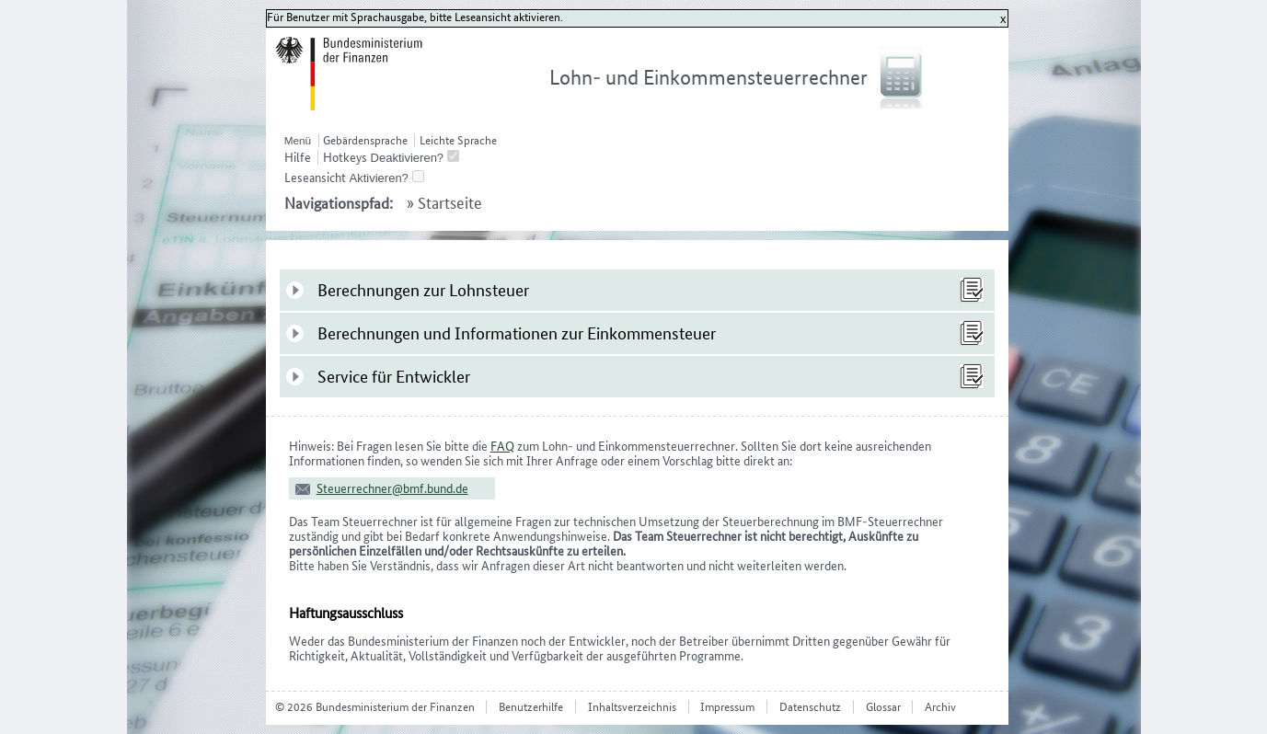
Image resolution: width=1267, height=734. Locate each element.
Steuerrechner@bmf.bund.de (392, 488)
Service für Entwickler (393, 376)
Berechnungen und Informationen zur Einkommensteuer (516, 333)
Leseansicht (315, 177)
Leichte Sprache (458, 140)
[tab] (638, 290)
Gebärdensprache (365, 140)
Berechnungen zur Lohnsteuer (423, 290)
